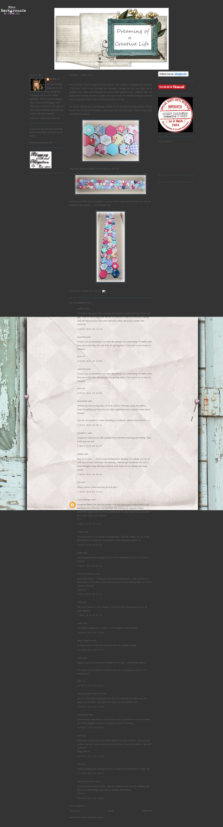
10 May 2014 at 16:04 (90, 632)
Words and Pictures (86, 573)
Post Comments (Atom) (93, 817)
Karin (79, 552)
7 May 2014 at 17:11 (89, 594)
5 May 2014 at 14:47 (89, 523)
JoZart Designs (84, 499)
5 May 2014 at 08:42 (89, 474)
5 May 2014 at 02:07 (89, 446)
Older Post (147, 810)
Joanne (80, 454)
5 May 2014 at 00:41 (89, 425)
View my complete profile (45, 118)
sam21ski (81, 337)
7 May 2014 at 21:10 (89, 615)
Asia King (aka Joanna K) (89, 693)
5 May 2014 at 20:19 (89, 544)
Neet (79, 735)
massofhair (82, 401)
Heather (80, 308)
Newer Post (74, 810)
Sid (78, 482)
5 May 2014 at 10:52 (89, 491)
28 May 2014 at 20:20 (90, 798)
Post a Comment (76, 805)
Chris (79, 658)
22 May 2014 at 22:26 (90, 756)
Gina (79, 602)
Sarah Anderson (84, 640)
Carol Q (54, 79)
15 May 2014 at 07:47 (90, 649)
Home (111, 810)
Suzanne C (82, 433)
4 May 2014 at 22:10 (89, 329)
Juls (79, 764)
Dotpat (80, 531)
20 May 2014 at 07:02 (90, 727)
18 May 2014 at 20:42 (90, 685)
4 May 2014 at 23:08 (89, 361)
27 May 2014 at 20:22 (90, 773)
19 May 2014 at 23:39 (90, 706)
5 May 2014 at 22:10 (89, 565)
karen (79, 623)
